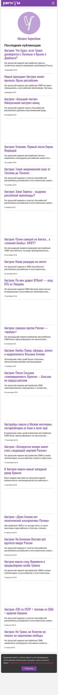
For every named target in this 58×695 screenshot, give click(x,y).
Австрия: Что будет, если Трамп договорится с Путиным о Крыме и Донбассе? (25, 54)
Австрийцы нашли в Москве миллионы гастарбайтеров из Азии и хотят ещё (28, 426)
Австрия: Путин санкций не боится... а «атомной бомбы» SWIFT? (27, 241)
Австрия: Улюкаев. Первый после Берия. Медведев (28, 148)
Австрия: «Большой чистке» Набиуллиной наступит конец (22, 100)
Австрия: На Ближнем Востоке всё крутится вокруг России (25, 541)
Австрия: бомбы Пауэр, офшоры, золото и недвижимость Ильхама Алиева (28, 352)
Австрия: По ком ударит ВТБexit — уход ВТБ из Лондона (28, 282)
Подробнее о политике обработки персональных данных (31, 663)
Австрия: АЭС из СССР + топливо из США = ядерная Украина (29, 611)
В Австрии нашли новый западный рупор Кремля (25, 470)
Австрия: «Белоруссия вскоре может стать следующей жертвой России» (26, 448)
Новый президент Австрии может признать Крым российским (24, 78)
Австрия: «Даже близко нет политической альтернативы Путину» (26, 518)
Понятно (29, 668)
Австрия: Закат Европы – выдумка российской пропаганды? (25, 193)
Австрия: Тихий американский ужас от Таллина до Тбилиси (27, 170)
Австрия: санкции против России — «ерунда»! (26, 329)
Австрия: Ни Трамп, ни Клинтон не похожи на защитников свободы (25, 633)
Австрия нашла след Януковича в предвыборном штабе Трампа (24, 563)
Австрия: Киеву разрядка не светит (25, 261)
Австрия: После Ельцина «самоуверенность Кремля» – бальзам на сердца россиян (27, 376)
